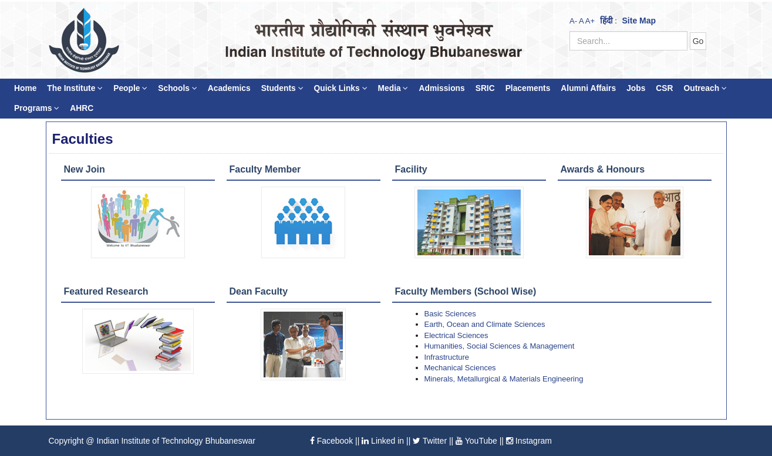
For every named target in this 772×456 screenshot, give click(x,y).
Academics (229, 88)
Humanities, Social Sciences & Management (499, 346)
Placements (528, 88)
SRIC (485, 88)
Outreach (704, 88)
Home (25, 88)
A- (573, 20)
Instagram (529, 440)
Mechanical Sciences (460, 367)
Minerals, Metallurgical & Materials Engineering (504, 378)
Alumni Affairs (588, 88)
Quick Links (341, 88)
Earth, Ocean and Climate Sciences (484, 324)
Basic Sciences (450, 313)
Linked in (383, 440)
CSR (664, 88)
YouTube (476, 440)
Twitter (430, 440)
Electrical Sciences (456, 335)
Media (393, 88)
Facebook (331, 440)
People (130, 88)
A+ (590, 20)
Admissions (441, 88)
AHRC (81, 108)
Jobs (635, 88)
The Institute (75, 88)
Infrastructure (447, 357)
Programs (36, 108)
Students (282, 88)
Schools (177, 88)
